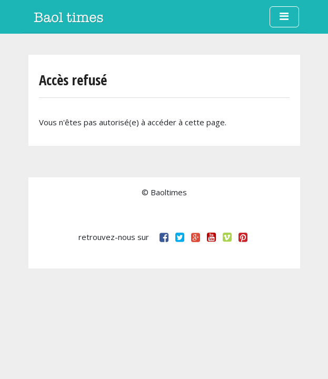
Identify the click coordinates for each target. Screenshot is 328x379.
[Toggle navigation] (284, 16)
